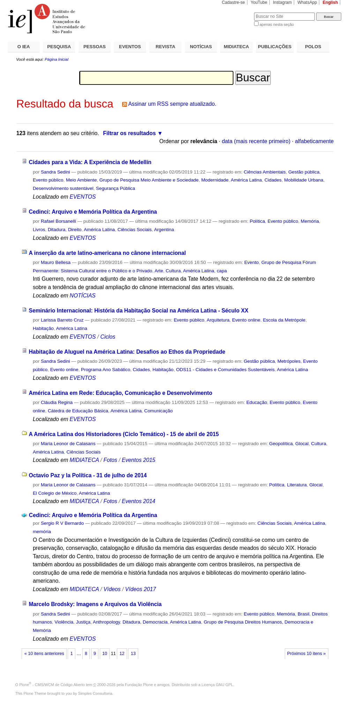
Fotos (110, 460)
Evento (251, 262)
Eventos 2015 (138, 460)
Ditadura (57, 229)
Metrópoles (288, 361)
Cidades (273, 180)
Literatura (296, 484)
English (330, 2)
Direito (75, 229)
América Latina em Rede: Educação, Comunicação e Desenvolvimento (120, 393)
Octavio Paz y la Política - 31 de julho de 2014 (88, 475)
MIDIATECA (236, 46)
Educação (256, 402)
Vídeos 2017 (140, 589)
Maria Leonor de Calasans (68, 443)
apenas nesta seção (277, 24)
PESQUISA (59, 46)
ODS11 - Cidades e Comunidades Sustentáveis (225, 369)
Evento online (246, 320)
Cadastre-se (233, 2)
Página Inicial (56, 59)
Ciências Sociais (135, 229)
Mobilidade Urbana (303, 180)
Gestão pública (303, 172)
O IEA (23, 46)
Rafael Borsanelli (58, 221)
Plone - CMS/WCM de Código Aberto (52, 685)
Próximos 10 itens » (306, 653)
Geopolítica (281, 443)
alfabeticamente (314, 141)
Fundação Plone (139, 685)
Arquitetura (218, 320)
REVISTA (165, 46)
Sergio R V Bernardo (62, 523)
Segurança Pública (115, 188)
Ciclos (108, 337)
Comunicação (158, 410)
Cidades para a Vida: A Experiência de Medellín (90, 162)
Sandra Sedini (55, 172)
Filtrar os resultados (129, 133)
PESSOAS (94, 46)
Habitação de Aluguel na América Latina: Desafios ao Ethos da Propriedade (127, 352)
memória (42, 531)
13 (133, 653)
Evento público (48, 180)
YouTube (259, 2)
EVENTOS (130, 46)
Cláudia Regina (57, 402)
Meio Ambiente (81, 180)
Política (257, 221)
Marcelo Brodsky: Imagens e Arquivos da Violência (95, 604)
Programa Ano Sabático (105, 369)
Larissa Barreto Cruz (62, 320)
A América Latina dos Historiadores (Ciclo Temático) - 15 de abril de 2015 (124, 434)
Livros (39, 229)
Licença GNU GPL (217, 685)
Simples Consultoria (95, 693)
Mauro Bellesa (55, 262)
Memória (310, 221)
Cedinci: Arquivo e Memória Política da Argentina (93, 212)
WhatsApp (307, 2)
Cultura (173, 270)
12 (122, 653)
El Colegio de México (55, 493)
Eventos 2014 (138, 501)
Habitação (43, 328)
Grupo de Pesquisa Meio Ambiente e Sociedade (149, 180)
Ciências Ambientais (264, 172)
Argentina (164, 229)
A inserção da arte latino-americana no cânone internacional (107, 253)
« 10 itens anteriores (44, 653)
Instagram (282, 2)
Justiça (83, 622)
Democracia (155, 622)
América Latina (246, 180)
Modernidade (215, 180)
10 (104, 653)
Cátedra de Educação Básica (78, 410)
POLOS (313, 46)
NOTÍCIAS (201, 46)
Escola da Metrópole (284, 320)
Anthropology (106, 622)
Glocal (301, 443)
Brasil (303, 614)
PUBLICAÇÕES (274, 46)
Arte (159, 270)
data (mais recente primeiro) (256, 141)
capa (222, 270)
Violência (63, 622)
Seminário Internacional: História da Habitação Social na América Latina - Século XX (138, 311)
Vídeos (112, 589)
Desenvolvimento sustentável (63, 188)
